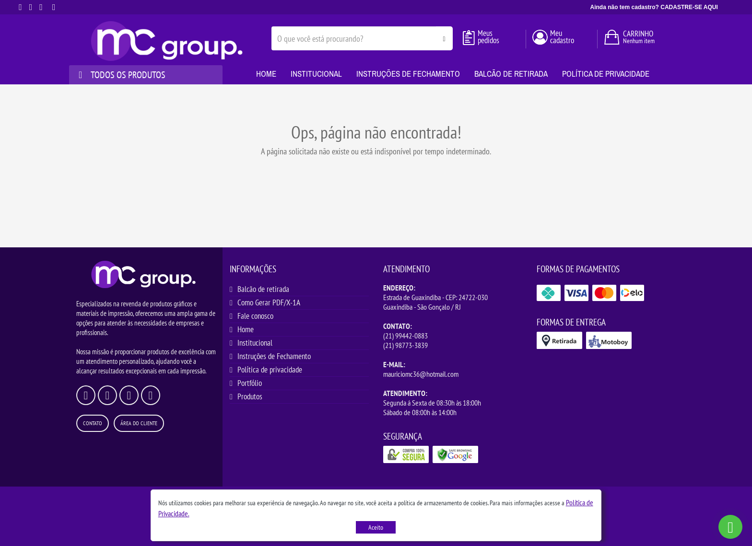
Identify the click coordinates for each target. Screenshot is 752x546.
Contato (92, 423)
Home (245, 329)
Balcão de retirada (263, 289)
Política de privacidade (269, 369)
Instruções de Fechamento (274, 356)
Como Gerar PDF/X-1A (268, 302)
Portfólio (249, 383)
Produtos (249, 396)
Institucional (254, 342)
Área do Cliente (138, 423)
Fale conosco (255, 316)
